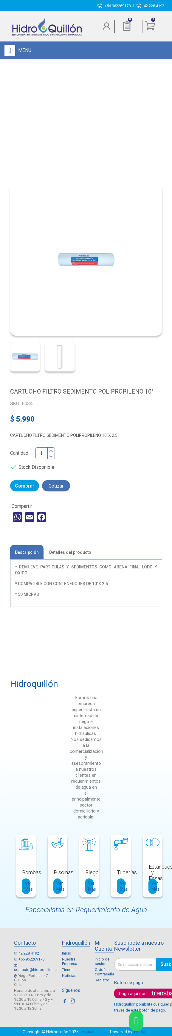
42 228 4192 (154, 6)
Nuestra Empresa (69, 961)
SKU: (15, 403)
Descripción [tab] (27, 552)
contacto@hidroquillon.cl (36, 969)
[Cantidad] (42, 453)
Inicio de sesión (102, 961)
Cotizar (56, 486)
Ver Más (27, 886)
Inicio (66, 953)
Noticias (69, 975)
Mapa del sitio (94, 1031)
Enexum (141, 1031)
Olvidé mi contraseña (104, 971)
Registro (102, 980)
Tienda (68, 969)
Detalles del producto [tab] (70, 552)
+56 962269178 (118, 6)
